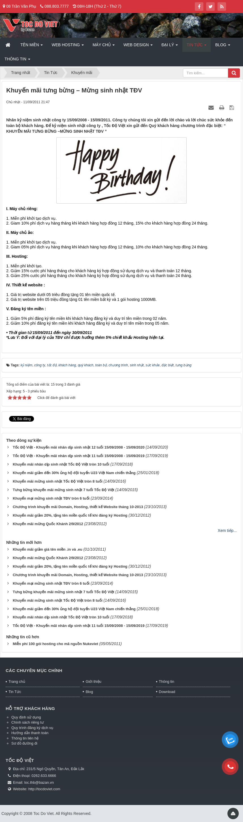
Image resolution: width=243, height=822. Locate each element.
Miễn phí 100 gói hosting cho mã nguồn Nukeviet (55, 644)
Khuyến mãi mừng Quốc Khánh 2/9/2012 (48, 524)
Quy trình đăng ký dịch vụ (32, 728)
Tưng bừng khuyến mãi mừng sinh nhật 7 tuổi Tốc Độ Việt (63, 490)
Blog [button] (222, 46)
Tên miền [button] (31, 46)
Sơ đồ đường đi (24, 743)
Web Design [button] (138, 46)
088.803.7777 (56, 6)
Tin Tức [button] (196, 46)
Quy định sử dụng (26, 717)
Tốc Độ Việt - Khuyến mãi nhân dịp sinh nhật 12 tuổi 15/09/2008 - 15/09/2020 (78, 447)
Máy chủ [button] (104, 46)
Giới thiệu (93, 681)
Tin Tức (14, 692)
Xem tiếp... (227, 530)
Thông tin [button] (17, 61)
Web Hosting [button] (68, 46)
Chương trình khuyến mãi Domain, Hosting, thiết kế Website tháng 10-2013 (78, 507)
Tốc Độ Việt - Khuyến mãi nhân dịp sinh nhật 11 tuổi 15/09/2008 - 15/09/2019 (78, 456)
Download (167, 692)
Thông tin (166, 681)
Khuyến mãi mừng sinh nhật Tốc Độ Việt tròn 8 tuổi (58, 481)
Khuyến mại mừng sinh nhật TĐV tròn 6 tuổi (51, 498)
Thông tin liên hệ (25, 738)
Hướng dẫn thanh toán (29, 733)
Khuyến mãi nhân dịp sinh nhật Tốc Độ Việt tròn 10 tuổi (61, 464)
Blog (89, 692)
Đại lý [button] (169, 46)
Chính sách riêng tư (27, 722)
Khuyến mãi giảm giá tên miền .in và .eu (47, 549)
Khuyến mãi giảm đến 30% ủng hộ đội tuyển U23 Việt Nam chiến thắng (74, 473)
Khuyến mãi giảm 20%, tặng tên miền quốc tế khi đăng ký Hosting (70, 515)
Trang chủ (16, 681)
